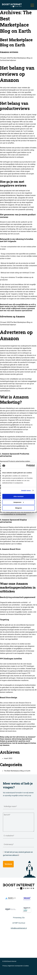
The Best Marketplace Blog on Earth (17, 771)
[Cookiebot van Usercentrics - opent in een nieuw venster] (26, 465)
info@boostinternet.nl (19, 928)
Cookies (26, 966)
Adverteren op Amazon (12, 316)
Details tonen (26, 490)
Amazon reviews (9, 52)
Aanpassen (18, 502)
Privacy (4, 966)
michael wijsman (10, 60)
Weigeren (18, 508)
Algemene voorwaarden (15, 966)
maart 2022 (8, 758)
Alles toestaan (19, 496)
